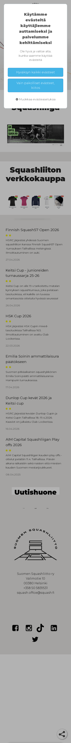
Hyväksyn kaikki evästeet (35, 72)
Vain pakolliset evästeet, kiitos (35, 85)
